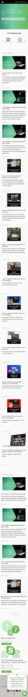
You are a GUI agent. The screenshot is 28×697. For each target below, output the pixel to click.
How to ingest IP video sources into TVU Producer (13, 279)
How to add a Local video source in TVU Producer (13, 314)
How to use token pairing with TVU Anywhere (13, 245)
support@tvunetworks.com (13, 668)
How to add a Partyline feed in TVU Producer (13, 348)
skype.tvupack (10, 667)
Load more (14, 613)
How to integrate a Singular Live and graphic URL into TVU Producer (14, 451)
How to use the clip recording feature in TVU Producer (11, 382)
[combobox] (13, 19)
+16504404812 (10, 665)
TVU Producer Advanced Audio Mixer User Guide (14, 108)
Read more (6, 88)
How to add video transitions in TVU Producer (14, 211)
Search (6, 22)
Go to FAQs (6, 644)
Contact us (6, 671)
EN (15, 694)
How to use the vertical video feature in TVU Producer (11, 176)
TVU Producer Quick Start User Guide (12, 73)
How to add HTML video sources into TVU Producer (12, 417)
